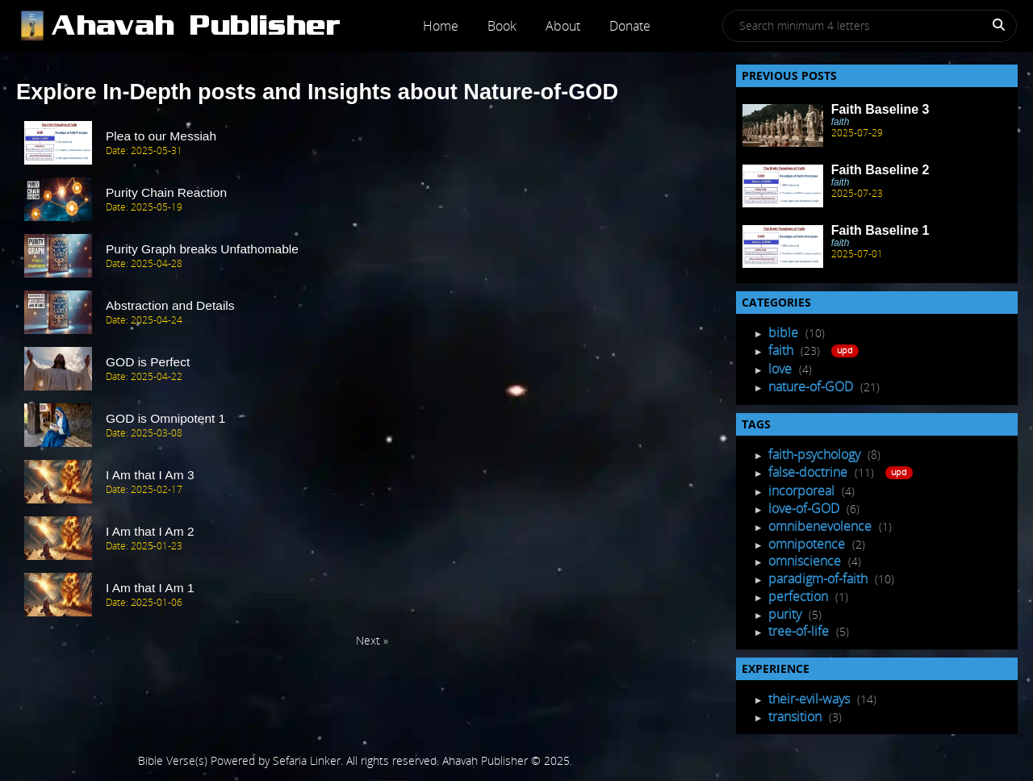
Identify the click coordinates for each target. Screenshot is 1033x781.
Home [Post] (440, 26)
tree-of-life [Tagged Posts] (800, 631)
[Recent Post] (782, 125)
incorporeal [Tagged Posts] (803, 490)
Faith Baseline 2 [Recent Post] (880, 170)
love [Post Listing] (781, 369)
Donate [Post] (629, 26)
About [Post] (563, 26)
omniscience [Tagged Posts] (806, 561)
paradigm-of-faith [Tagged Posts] (819, 578)
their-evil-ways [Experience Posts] (810, 699)
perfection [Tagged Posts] (799, 596)
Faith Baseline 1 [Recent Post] (880, 230)
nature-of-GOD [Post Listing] (812, 386)
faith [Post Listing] (782, 350)
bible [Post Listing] (784, 332)
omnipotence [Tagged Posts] (808, 544)
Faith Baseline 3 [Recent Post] (880, 109)
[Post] (211, 26)
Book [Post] (501, 26)
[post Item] (372, 143)
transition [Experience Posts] (796, 716)
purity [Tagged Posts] (786, 614)
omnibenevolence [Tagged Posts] (821, 526)
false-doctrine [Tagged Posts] (809, 472)
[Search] (989, 28)
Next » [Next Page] (372, 640)
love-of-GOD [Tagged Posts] (805, 508)
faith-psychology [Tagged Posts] (816, 454)
